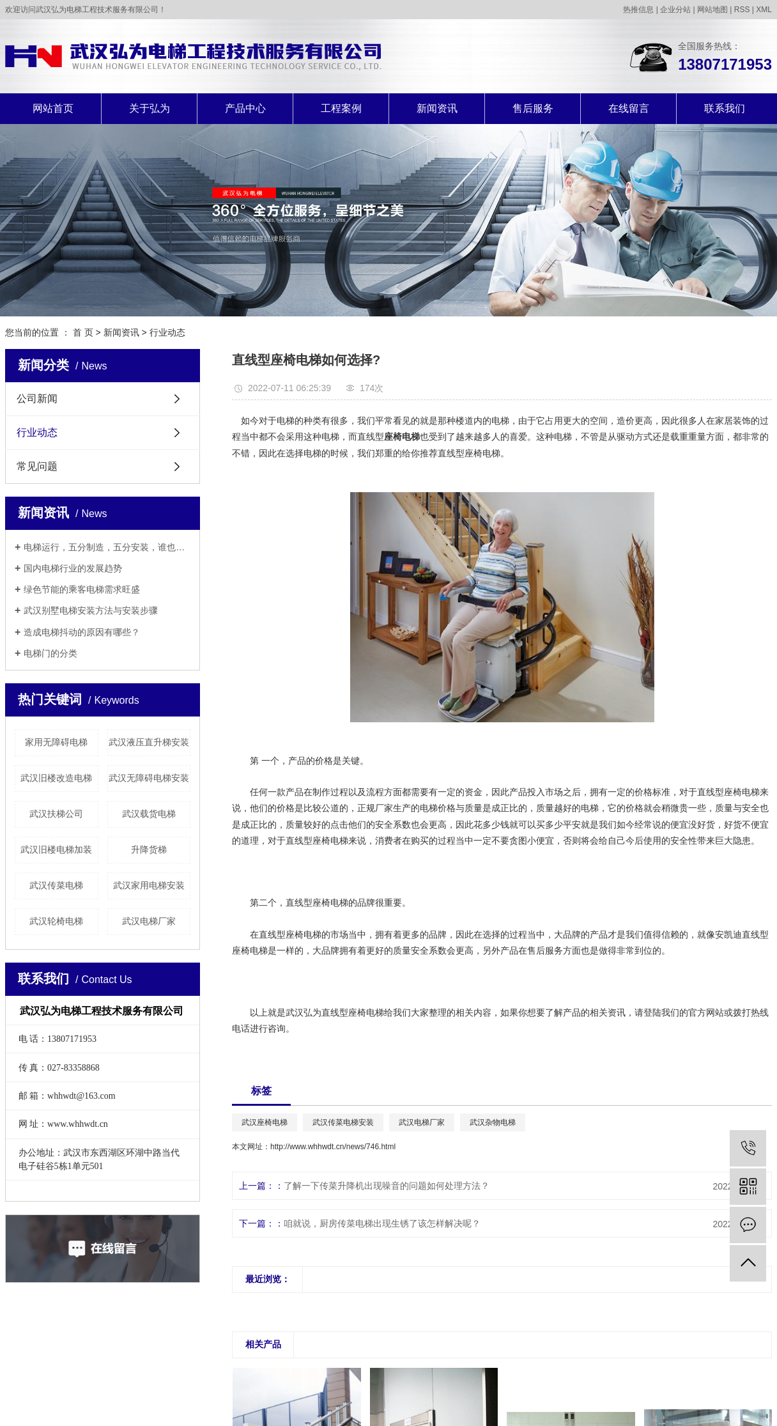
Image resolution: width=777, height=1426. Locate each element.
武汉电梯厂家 (149, 921)
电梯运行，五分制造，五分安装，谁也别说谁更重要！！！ (107, 547)
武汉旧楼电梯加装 (56, 849)
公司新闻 (37, 398)
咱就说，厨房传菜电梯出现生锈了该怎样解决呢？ (382, 1223)
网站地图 (712, 9)
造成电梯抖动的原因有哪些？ (82, 632)
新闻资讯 (437, 108)
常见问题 (37, 466)
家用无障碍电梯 (56, 742)
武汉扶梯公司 (56, 814)
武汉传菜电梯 (56, 885)
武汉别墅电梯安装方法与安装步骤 (91, 610)
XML (764, 9)
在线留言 (628, 108)
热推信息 (638, 9)
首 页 (83, 332)
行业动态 (167, 332)
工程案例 (341, 108)
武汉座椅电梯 (265, 1122)
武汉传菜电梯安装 (343, 1122)
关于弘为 (149, 108)
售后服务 (532, 108)
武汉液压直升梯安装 (149, 742)
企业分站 (675, 9)
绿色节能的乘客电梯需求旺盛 (82, 589)
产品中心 (245, 108)
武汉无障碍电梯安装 (149, 778)
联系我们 (724, 108)
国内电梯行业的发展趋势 (73, 568)
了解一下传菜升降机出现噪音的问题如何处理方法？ (386, 1186)
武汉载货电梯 (149, 814)
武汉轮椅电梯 (56, 921)
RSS (742, 9)
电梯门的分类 (50, 653)
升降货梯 (149, 849)
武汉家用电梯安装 (149, 885)
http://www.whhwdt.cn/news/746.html (333, 1146)
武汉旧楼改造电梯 (56, 778)
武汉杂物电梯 (493, 1122)
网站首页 (53, 108)
